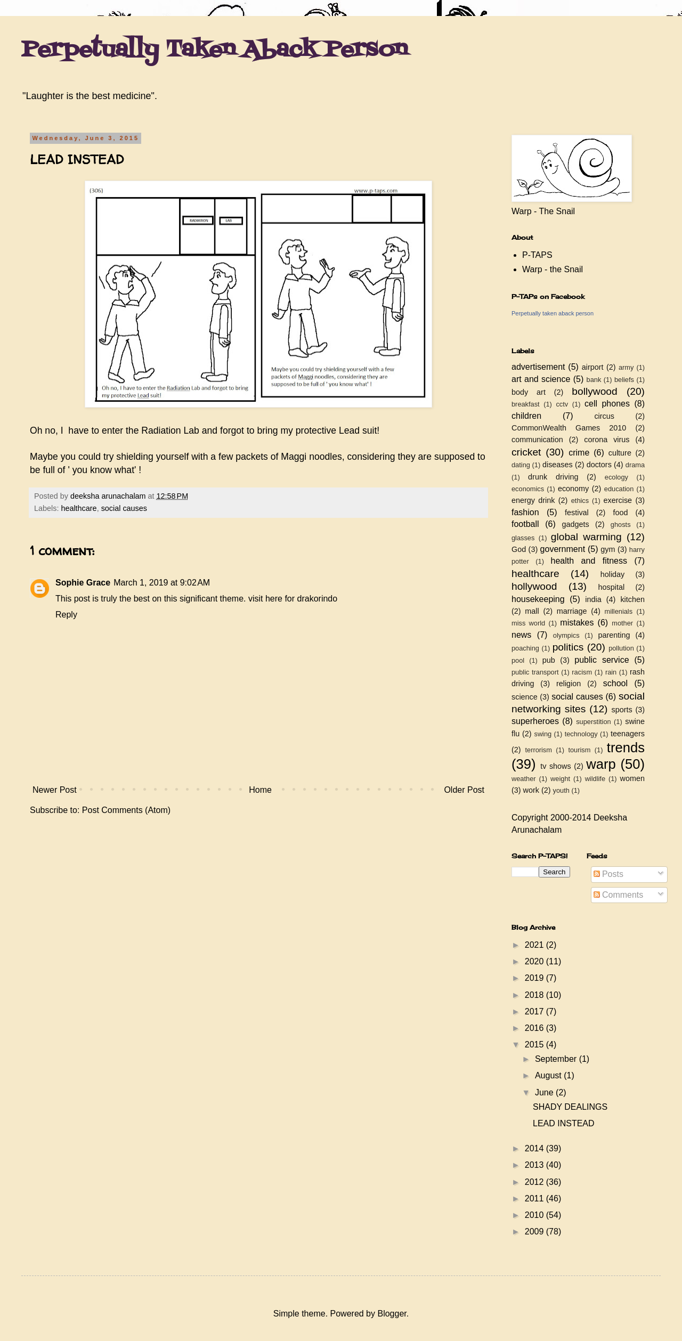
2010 (535, 1215)
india (593, 599)
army (626, 367)
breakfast (526, 404)
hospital (611, 587)
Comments (619, 894)
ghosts (621, 525)
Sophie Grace (82, 582)
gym (607, 549)
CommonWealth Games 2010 (569, 428)
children (526, 415)
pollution (621, 648)
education (619, 489)
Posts (608, 874)
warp (600, 764)
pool (518, 660)
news (521, 634)
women (632, 778)
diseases (557, 464)
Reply (66, 614)
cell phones (607, 403)
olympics (566, 635)
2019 (535, 977)
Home (260, 789)
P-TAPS (537, 254)
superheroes (535, 721)
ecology (616, 477)
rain (610, 672)
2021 (535, 944)
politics (568, 647)
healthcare (78, 508)
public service (601, 659)
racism (582, 672)
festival (577, 512)
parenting (614, 635)
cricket (526, 452)
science (525, 697)
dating (521, 465)
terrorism (538, 750)
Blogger (391, 1313)
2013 (535, 1164)
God (519, 549)
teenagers (628, 733)
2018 (535, 994)
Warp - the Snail (552, 269)
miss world (528, 623)
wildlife (595, 779)
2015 (535, 1044)
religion (568, 683)
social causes (124, 508)
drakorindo (317, 598)
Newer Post (55, 789)
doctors (599, 464)
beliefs (624, 380)
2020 (535, 961)
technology (581, 734)
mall (532, 611)
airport (593, 367)
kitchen (632, 599)
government (563, 549)
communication (537, 439)
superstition (593, 722)
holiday (612, 574)
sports (622, 709)
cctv (562, 404)
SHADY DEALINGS (570, 1106)
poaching (525, 648)
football (525, 524)
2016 (535, 1028)
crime (579, 452)
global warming (586, 536)
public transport (535, 672)
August (549, 1075)
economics (528, 489)
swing (542, 734)
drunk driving (553, 477)
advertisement (538, 366)
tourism (579, 750)
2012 (535, 1181)
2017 (535, 1011)
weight (560, 779)
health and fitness (589, 560)
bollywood (594, 391)
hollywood (534, 586)
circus (604, 416)
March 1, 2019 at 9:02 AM (161, 582)
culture (619, 453)
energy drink (533, 500)
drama (635, 465)
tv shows (555, 766)
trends (626, 747)
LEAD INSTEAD (564, 1123)
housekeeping (538, 599)
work (531, 790)
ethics (580, 501)
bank (594, 380)
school (615, 683)
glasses (523, 538)
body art (529, 392)
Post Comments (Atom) (126, 810)
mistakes (577, 622)
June (545, 1092)
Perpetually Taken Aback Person (214, 50)
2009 (535, 1231)
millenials (618, 611)
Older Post (464, 789)
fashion (525, 512)
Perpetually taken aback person (553, 313)
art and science (541, 379)
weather (524, 779)
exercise (618, 500)
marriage (572, 611)
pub (548, 660)
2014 (535, 1148)
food (620, 512)
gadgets (575, 524)
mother (622, 623)
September (557, 1058)
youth (561, 790)
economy (573, 488)
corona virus (606, 439)
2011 (535, 1198)
